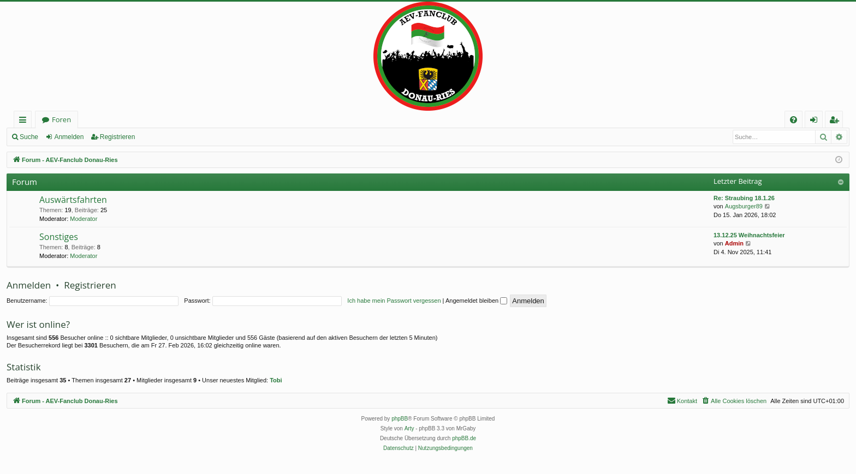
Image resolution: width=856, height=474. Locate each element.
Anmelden (69, 137)
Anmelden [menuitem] (816, 121)
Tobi (276, 380)
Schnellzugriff (25, 121)
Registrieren (117, 137)
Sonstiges (58, 237)
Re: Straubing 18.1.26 (744, 198)
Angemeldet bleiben (476, 300)
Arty (409, 428)
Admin (734, 243)
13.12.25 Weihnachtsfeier (749, 235)
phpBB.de (464, 438)
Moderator (83, 218)
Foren (61, 119)
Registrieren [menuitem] (836, 121)
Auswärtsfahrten (73, 200)
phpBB (399, 419)
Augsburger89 (744, 206)
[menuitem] (793, 119)
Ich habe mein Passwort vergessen (394, 300)
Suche (29, 137)
